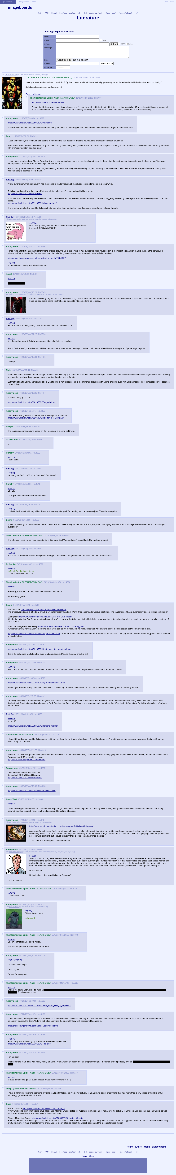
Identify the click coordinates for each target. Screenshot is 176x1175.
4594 (68, 582)
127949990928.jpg (15, 907)
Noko (104, 40)
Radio (34, 2)
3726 (39, 217)
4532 (38, 453)
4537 (39, 468)
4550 (37, 520)
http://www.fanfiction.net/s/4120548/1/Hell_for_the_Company (36, 418)
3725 (39, 179)
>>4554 (11, 569)
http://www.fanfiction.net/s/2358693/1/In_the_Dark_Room (45, 617)
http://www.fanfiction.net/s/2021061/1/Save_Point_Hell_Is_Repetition (39, 1005)
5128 (43, 1001)
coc (90, 13)
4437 (43, 393)
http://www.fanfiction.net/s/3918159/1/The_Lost (29, 1044)
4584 (39, 549)
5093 (75, 935)
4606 (42, 645)
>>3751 (11, 338)
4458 (43, 411)
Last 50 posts (159, 1146)
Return (129, 1146)
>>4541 (11, 509)
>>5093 (18, 960)
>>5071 (11, 1039)
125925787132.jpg (11, 74)
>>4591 (11, 586)
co (62, 13)
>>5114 (11, 987)
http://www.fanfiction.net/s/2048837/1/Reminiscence (32, 790)
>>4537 (11, 488)
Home (84, 1156)
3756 (43, 334)
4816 (43, 750)
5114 (43, 955)
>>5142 (11, 1077)
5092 (43, 905)
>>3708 (11, 263)
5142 (43, 1052)
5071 (42, 820)
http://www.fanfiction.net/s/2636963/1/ (25, 193)
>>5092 (11, 939)
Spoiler (130, 44)
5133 (43, 1034)
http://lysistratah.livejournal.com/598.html (26, 759)
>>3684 (32, 223)
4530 (37, 426)
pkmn (128, 13)
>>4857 (11, 804)
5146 (59, 1088)
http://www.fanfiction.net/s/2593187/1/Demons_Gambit (33, 726)
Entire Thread (142, 1146)
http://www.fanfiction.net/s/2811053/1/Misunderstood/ (32, 203)
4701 (58, 735)
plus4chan (7, 2)
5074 (42, 850)
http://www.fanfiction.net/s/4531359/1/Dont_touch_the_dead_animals (39, 649)
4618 (43, 678)
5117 (76, 983)
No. (93, 77)
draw (95, 13)
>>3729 (11, 667)
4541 (38, 484)
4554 (67, 535)
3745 (43, 292)
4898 (43, 786)
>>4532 (11, 473)
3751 (39, 319)
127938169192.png (15, 852)
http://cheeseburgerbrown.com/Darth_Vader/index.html (33, 1026)
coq (113, 13)
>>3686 (32, 856)
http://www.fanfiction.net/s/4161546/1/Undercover (43, 609)
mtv (74, 13)
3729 (43, 246)
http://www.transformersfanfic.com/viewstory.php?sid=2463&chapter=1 (61, 826)
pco (108, 13)
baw (54, 13)
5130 (43, 1014)
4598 (37, 605)
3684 (97, 77)
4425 (36, 370)
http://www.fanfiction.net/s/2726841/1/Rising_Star (61, 626)
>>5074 (11, 893)
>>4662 (11, 718)
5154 (36, 1104)
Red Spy (10, 179)
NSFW (123, 44)
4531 (42, 440)
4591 (41, 564)
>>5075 (28, 911)
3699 (35, 136)
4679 (40, 714)
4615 (42, 663)
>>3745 (11, 323)
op (124, 13)
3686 (99, 98)
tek (79, 13)
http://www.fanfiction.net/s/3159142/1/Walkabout (30, 123)
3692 (42, 118)
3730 (35, 274)
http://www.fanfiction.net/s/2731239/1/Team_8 (43, 1108)
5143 (75, 1073)
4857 (43, 768)
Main (40, 13)
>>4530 (11, 553)
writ (100, 13)
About (91, 1156)
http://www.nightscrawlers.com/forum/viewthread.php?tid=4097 (37, 258)
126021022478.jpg (15, 294)
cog (65, 13)
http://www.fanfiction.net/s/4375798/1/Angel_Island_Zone (34, 633)
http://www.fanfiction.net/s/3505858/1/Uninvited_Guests (57, 1118)
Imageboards (24, 2)
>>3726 (11, 278)
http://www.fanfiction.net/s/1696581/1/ (49, 102)
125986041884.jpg (15, 219)
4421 (43, 357)
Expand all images (33, 94)
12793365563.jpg (14, 822)
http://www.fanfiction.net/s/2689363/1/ (25, 777)
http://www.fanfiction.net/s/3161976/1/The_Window (31, 402)
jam (70, 13)
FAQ (47, 13)
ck (86, 13)
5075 (75, 889)
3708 (43, 157)
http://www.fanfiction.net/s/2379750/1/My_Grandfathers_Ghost (36, 682)
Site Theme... (170, 2)
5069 (41, 799)
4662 (42, 696)
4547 (39, 504)
